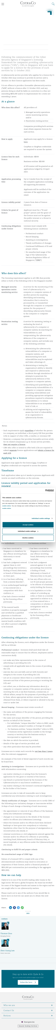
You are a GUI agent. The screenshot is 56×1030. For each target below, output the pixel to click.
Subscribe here (26, 982)
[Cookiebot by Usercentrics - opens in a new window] (45, 490)
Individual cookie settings (41, 518)
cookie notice (6, 506)
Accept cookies (28, 524)
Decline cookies (28, 538)
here (26, 142)
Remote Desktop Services (28, 1026)
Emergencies (29, 1022)
